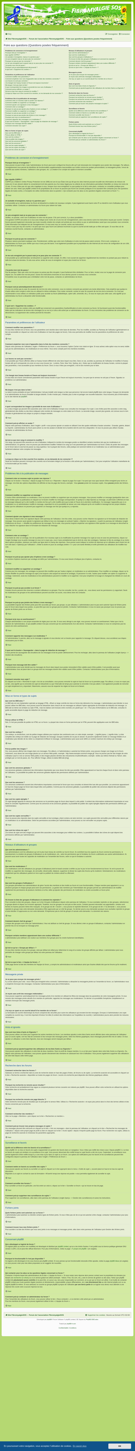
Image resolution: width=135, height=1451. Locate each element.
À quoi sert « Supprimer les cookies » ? (18, 69)
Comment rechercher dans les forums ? (82, 95)
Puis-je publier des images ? (14, 139)
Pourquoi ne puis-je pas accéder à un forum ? (20, 113)
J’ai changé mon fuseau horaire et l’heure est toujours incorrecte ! (27, 83)
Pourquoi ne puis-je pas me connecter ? (18, 61)
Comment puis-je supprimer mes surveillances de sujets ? (88, 117)
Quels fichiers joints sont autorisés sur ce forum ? (85, 124)
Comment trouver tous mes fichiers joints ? (83, 126)
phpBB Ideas (114, 1261)
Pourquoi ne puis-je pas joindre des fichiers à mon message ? (25, 115)
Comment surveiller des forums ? (80, 115)
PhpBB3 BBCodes (92, 1319)
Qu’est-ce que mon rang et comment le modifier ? (21, 91)
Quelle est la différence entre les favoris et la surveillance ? (88, 111)
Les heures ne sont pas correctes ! (16, 81)
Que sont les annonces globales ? (16, 141)
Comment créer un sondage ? (15, 107)
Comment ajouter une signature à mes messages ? (22, 105)
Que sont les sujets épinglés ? (15, 145)
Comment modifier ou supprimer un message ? (20, 102)
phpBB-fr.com (71, 1323)
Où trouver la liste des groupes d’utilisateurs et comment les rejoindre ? (92, 59)
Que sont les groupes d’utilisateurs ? (81, 57)
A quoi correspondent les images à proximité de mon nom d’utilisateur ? (29, 87)
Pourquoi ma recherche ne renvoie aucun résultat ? (86, 97)
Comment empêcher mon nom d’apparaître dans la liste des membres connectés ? (32, 79)
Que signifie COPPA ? (12, 55)
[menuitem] (8, 34)
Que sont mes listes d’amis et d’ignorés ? (82, 86)
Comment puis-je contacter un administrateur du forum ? (87, 140)
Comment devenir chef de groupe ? (80, 61)
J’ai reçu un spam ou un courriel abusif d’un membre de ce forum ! (91, 79)
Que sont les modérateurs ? (78, 55)
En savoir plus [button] (79, 1446)
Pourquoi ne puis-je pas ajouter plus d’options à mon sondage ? (26, 109)
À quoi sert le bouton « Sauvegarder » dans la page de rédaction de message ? (31, 121)
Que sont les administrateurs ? (79, 53)
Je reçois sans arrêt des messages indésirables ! (85, 76)
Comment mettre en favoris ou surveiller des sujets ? (86, 113)
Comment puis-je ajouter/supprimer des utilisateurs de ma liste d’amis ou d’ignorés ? (97, 88)
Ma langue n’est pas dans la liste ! (16, 85)
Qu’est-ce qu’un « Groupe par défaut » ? (82, 65)
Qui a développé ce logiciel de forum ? (81, 133)
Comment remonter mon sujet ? (15, 126)
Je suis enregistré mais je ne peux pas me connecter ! (23, 59)
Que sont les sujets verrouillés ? (16, 147)
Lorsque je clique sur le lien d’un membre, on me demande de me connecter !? (34, 93)
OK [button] (119, 1446)
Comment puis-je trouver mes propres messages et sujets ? (88, 103)
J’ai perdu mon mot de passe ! (15, 65)
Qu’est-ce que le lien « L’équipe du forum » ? (83, 67)
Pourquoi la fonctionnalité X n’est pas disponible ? (85, 135)
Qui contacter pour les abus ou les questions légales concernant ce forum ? (94, 137)
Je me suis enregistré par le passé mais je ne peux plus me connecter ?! (29, 63)
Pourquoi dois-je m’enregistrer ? (16, 53)
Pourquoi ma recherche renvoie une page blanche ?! (86, 99)
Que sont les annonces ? (13, 143)
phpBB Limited (63, 1246)
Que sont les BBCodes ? (13, 133)
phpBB (23, 397)
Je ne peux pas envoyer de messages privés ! (84, 74)
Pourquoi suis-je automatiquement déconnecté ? (21, 67)
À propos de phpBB (79, 1249)
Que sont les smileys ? (12, 137)
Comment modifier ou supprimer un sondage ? (20, 111)
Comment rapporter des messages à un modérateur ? (23, 119)
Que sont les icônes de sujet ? (15, 149)
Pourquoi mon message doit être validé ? (18, 123)
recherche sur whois (21, 1278)
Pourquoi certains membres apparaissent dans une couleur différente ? (92, 63)
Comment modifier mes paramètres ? (17, 76)
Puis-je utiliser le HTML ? (13, 135)
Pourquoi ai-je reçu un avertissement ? (18, 117)
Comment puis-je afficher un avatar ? (17, 89)
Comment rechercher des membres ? (81, 101)
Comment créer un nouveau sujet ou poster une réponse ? (24, 100)
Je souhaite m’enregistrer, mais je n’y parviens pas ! (22, 57)
